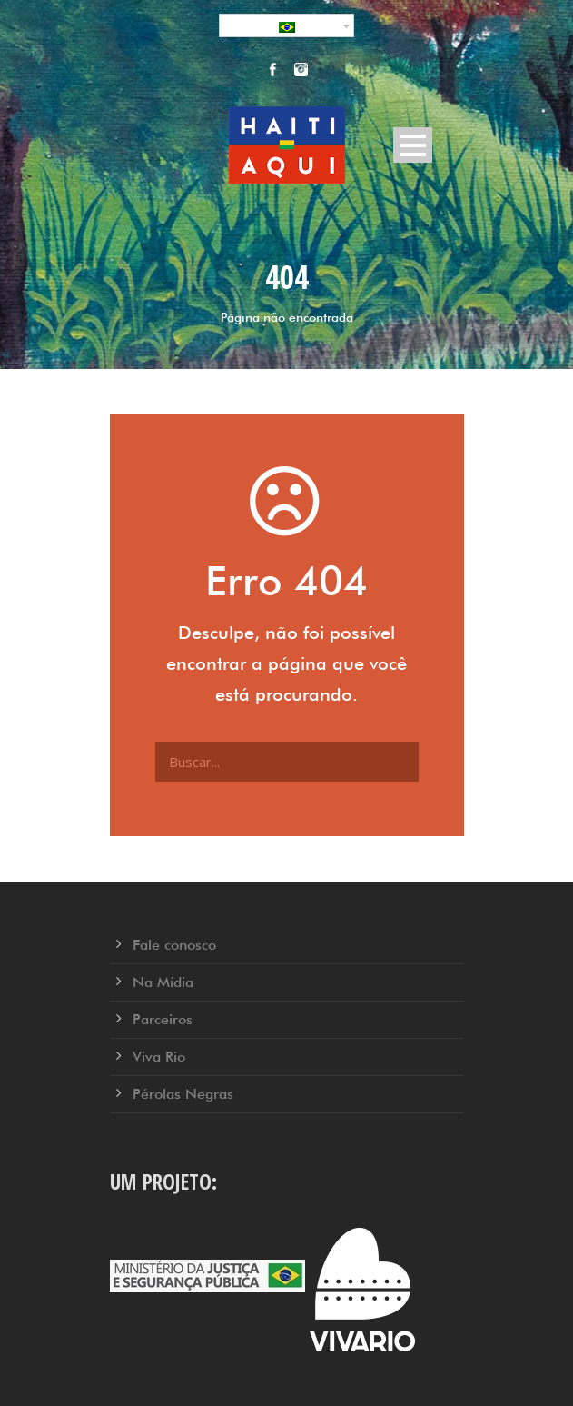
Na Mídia (163, 982)
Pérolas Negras (183, 1093)
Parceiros (163, 1019)
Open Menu (412, 145)
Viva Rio (159, 1056)
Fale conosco (174, 944)
